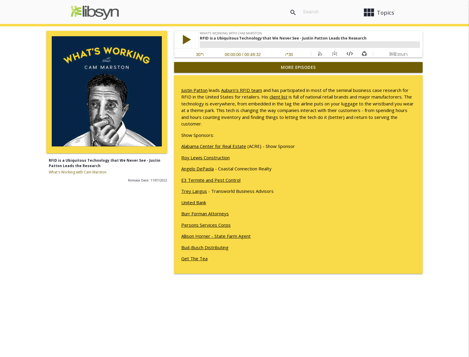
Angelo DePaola (197, 169)
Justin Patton (194, 90)
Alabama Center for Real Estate (213, 146)
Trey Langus (194, 191)
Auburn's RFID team (241, 90)
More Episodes (298, 67)
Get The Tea (194, 258)
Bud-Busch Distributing (205, 247)
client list (278, 97)
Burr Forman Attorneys (205, 214)
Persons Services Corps (206, 225)
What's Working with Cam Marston (77, 172)
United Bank (193, 202)
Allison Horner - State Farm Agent (216, 236)
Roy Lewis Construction (205, 158)
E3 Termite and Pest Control (210, 180)
